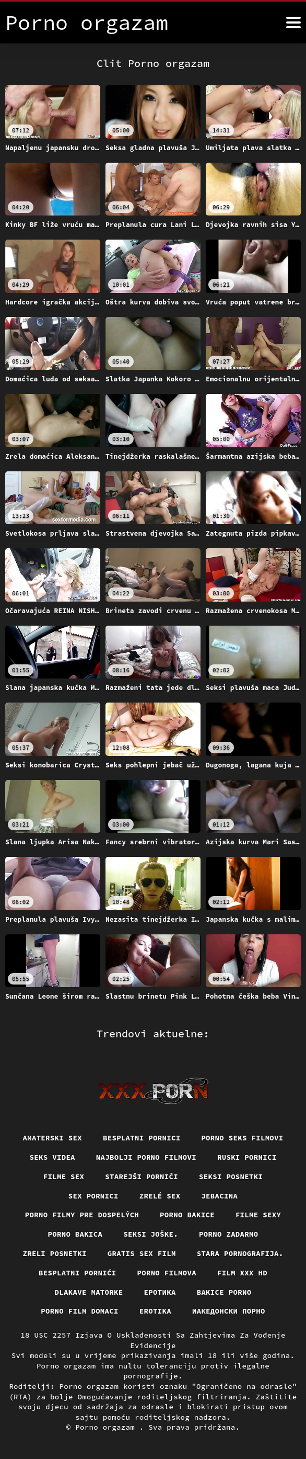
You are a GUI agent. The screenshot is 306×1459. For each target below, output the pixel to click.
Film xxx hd (242, 1272)
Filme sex (63, 1176)
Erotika (155, 1311)
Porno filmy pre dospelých (82, 1214)
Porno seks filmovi (243, 1138)
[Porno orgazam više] (293, 22)
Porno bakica (75, 1234)
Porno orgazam (107, 1427)
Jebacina (220, 1195)
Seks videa (52, 1157)
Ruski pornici (247, 1157)
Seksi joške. (150, 1234)
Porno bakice (187, 1214)
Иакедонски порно (228, 1311)
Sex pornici (93, 1195)
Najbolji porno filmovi (146, 1157)
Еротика (160, 1291)
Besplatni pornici (142, 1138)
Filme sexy (258, 1214)
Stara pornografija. (240, 1253)
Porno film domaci (80, 1311)
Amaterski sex (52, 1138)
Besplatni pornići (77, 1272)
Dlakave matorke (88, 1291)
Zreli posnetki (54, 1253)
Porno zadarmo (228, 1234)
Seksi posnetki (231, 1176)
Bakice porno (224, 1291)
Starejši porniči (141, 1176)
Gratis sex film (142, 1253)
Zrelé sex (160, 1195)
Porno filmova (166, 1272)
